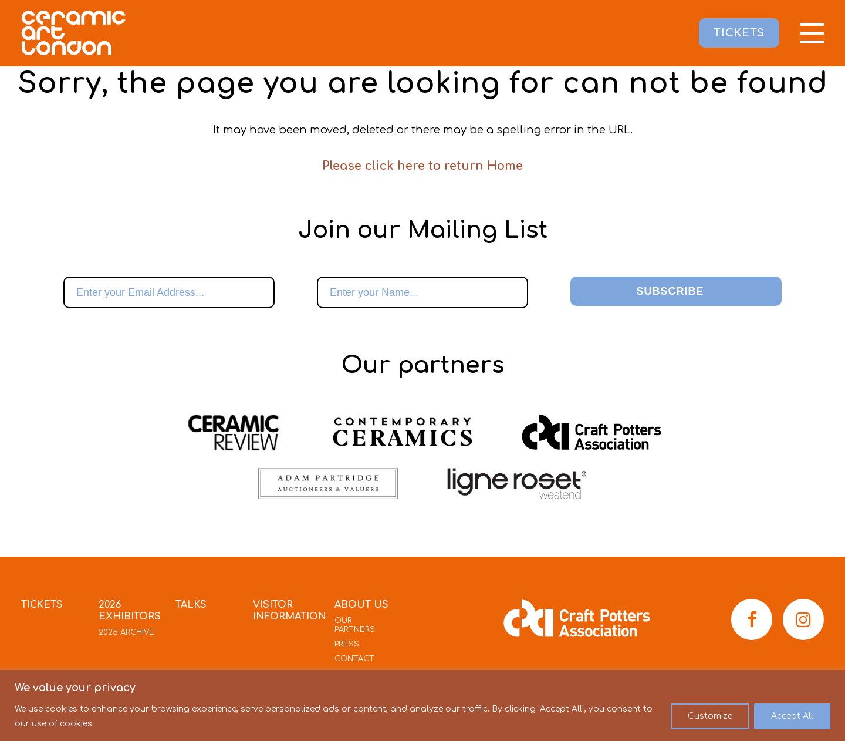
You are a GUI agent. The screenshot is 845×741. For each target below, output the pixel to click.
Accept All (792, 716)
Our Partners (354, 625)
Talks (191, 604)
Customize (710, 716)
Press (346, 644)
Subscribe (670, 291)
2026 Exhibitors (130, 610)
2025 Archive (126, 632)
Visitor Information (289, 610)
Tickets (42, 604)
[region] (422, 705)
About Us (361, 604)
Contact (354, 659)
